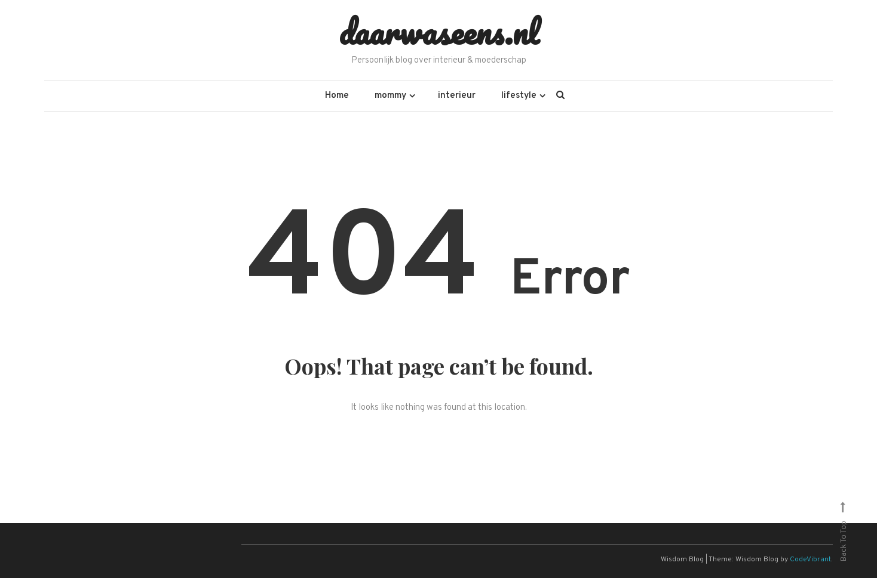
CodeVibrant (810, 559)
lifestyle (518, 95)
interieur (457, 95)
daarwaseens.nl (439, 31)
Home (337, 95)
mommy (390, 95)
